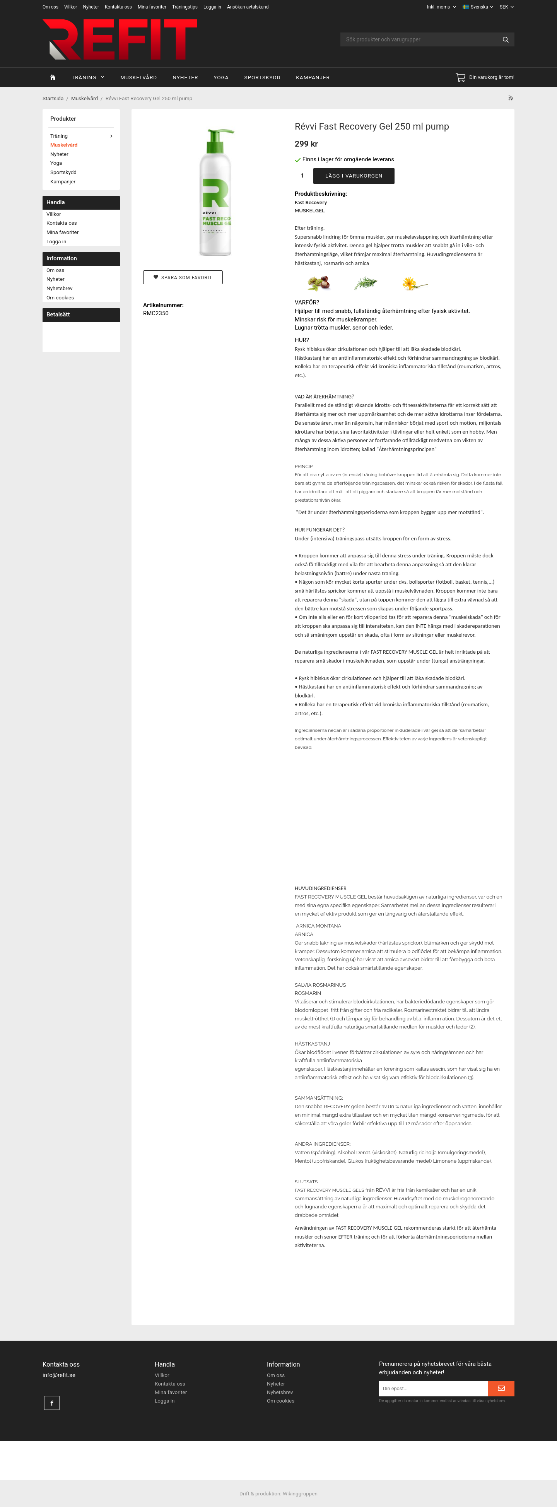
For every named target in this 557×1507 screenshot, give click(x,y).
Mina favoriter (152, 7)
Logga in (212, 7)
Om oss (50, 7)
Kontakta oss (118, 7)
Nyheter (91, 7)
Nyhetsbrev (59, 288)
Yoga (221, 77)
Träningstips (185, 7)
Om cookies (60, 297)
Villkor (70, 7)
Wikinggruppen (300, 1493)
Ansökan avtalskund (248, 7)
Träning (88, 77)
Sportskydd (262, 77)
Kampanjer (313, 77)
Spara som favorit (183, 277)
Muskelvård (138, 77)
